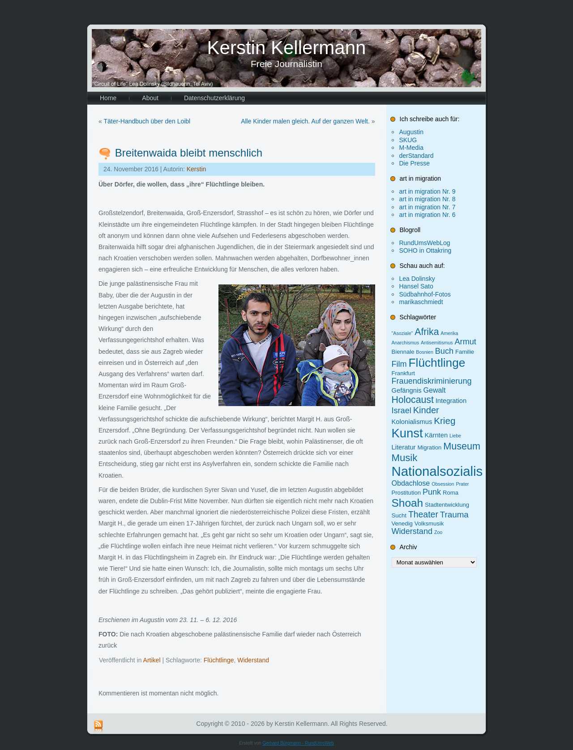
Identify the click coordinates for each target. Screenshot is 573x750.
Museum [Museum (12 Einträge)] (461, 446)
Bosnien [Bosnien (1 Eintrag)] (424, 352)
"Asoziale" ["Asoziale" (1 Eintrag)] (402, 333)
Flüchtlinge (219, 660)
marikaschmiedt (421, 301)
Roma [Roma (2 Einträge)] (450, 492)
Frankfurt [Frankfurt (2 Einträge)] (403, 373)
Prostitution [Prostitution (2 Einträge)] (406, 492)
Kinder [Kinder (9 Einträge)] (426, 410)
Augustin (411, 132)
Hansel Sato (416, 286)
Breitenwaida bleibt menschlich (189, 153)
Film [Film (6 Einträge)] (399, 364)
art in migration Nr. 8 (427, 199)
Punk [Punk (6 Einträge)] (432, 491)
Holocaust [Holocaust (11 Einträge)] (413, 399)
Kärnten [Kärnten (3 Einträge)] (436, 435)
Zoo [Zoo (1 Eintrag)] (438, 532)
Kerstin (196, 169)
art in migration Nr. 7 (427, 207)
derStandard (416, 155)
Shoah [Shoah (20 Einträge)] (407, 503)
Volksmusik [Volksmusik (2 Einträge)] (429, 523)
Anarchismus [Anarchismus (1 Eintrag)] (405, 342)
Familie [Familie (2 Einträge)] (464, 351)
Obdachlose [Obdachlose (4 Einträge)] (411, 483)
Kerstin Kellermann (286, 47)
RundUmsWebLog (424, 242)
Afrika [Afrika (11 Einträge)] (427, 331)
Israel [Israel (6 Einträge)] (401, 410)
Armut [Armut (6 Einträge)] (465, 341)
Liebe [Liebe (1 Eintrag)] (455, 435)
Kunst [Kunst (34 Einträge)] (407, 433)
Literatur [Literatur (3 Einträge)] (404, 447)
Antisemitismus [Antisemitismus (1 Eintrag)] (437, 342)
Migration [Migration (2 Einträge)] (429, 447)
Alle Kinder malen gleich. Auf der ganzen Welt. (305, 121)
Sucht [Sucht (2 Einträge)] (399, 515)
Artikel (152, 660)
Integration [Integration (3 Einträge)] (451, 400)
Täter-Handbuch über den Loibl (146, 121)
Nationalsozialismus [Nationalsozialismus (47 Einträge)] (450, 471)
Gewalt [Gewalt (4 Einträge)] (434, 390)
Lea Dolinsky (417, 278)
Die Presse (414, 163)
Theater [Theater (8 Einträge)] (423, 514)
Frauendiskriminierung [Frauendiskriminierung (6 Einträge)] (432, 381)
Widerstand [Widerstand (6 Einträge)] (412, 531)
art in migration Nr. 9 (427, 191)
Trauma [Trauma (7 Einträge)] (454, 514)
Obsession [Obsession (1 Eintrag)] (443, 484)
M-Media (411, 147)
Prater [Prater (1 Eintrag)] (462, 484)
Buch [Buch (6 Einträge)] (444, 351)
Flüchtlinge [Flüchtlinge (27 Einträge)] (437, 362)
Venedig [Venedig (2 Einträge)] (402, 523)
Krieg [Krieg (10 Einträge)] (444, 420)
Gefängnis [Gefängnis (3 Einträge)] (407, 390)
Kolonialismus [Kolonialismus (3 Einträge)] (412, 421)
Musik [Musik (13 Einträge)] (405, 457)
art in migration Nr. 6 (427, 214)
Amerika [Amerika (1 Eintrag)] (449, 333)
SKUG (408, 140)
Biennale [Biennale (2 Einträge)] (403, 351)
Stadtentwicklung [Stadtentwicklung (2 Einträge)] (447, 504)
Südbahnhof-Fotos (425, 294)
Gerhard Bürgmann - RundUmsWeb (298, 743)
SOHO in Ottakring (425, 250)
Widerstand (253, 660)
